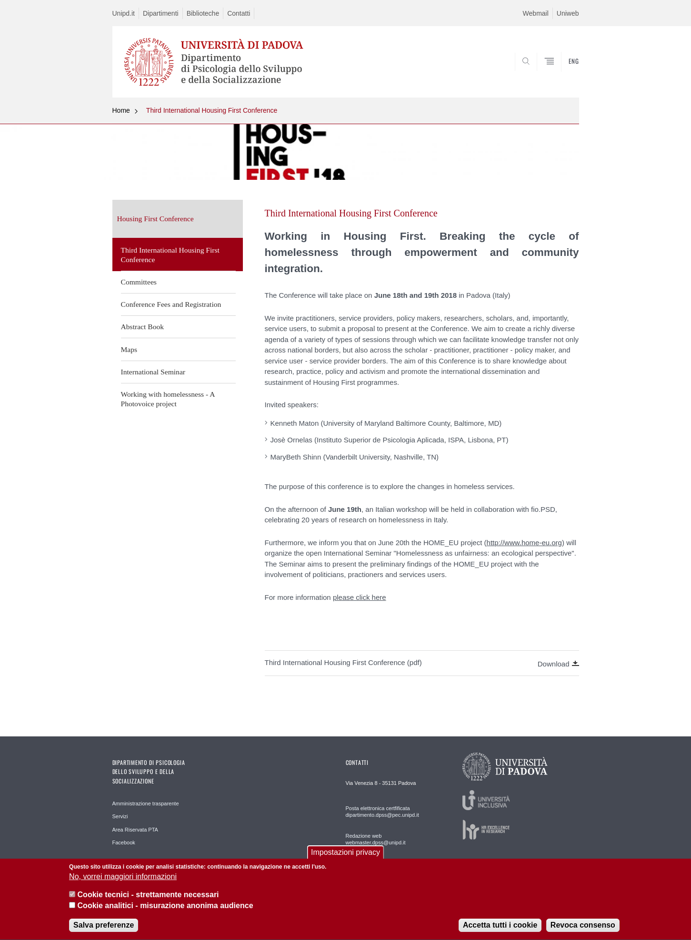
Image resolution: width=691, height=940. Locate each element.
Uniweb (568, 13)
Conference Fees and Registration (171, 304)
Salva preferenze (103, 932)
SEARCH (562, 74)
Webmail (536, 13)
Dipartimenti (161, 13)
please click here (359, 597)
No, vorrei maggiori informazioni (123, 884)
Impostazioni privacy (345, 859)
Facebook (123, 842)
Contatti (238, 13)
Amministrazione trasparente (145, 803)
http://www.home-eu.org (524, 543)
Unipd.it (123, 13)
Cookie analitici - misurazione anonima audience (165, 912)
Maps (129, 349)
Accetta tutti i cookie (500, 932)
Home (121, 110)
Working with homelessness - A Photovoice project (168, 399)
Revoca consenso (583, 932)
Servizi (120, 816)
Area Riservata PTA (135, 829)
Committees (139, 282)
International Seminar (153, 372)
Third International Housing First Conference (211, 110)
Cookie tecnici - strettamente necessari (148, 902)
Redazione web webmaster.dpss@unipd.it (376, 839)
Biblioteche (203, 13)
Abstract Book (142, 327)
